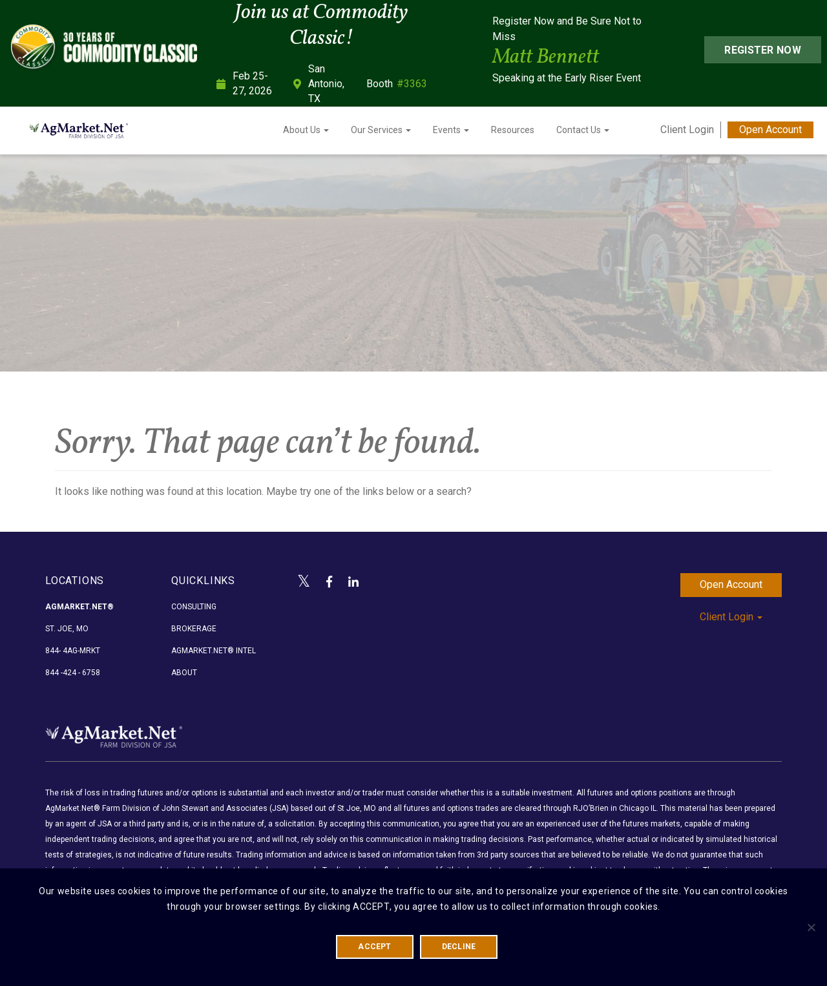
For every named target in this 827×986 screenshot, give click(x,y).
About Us (306, 130)
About (184, 672)
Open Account (770, 129)
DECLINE (459, 946)
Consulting (193, 606)
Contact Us (582, 130)
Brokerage (193, 628)
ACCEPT (374, 946)
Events (451, 130)
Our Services (381, 130)
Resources (512, 130)
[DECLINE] (810, 927)
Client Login (687, 129)
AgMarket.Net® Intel (213, 650)
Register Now (762, 50)
